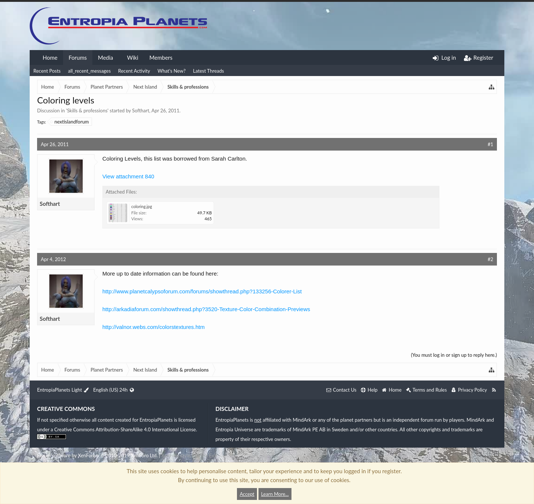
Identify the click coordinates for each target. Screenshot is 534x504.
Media (105, 57)
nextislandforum (70, 122)
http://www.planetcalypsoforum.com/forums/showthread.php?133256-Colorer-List (202, 291)
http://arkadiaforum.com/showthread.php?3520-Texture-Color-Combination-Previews (206, 309)
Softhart (140, 110)
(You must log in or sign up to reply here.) (454, 355)
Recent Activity (134, 71)
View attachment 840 (128, 176)
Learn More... (275, 494)
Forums (78, 57)
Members (160, 57)
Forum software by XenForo (97, 455)
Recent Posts (46, 71)
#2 (490, 259)
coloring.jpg (141, 206)
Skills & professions (87, 110)
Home (50, 57)
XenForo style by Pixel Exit (189, 455)
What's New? (172, 71)
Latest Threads (208, 71)
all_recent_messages (89, 71)
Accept (247, 494)
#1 (490, 144)
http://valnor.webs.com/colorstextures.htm (153, 327)
